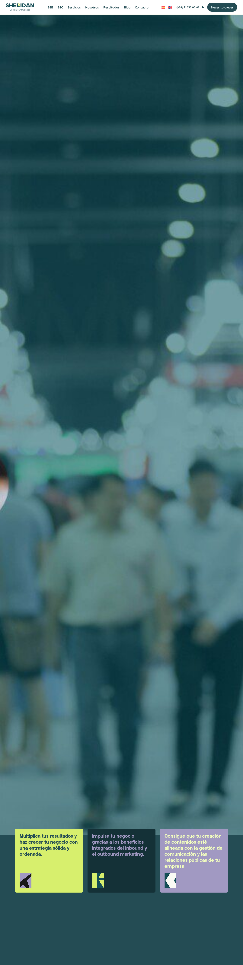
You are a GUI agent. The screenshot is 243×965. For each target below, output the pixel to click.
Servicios (74, 7)
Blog (127, 7)
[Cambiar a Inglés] (168, 7)
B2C (60, 7)
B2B (50, 7)
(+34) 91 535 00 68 (189, 7)
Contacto (142, 7)
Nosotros (92, 7)
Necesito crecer (220, 7)
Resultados (111, 7)
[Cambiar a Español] (162, 7)
